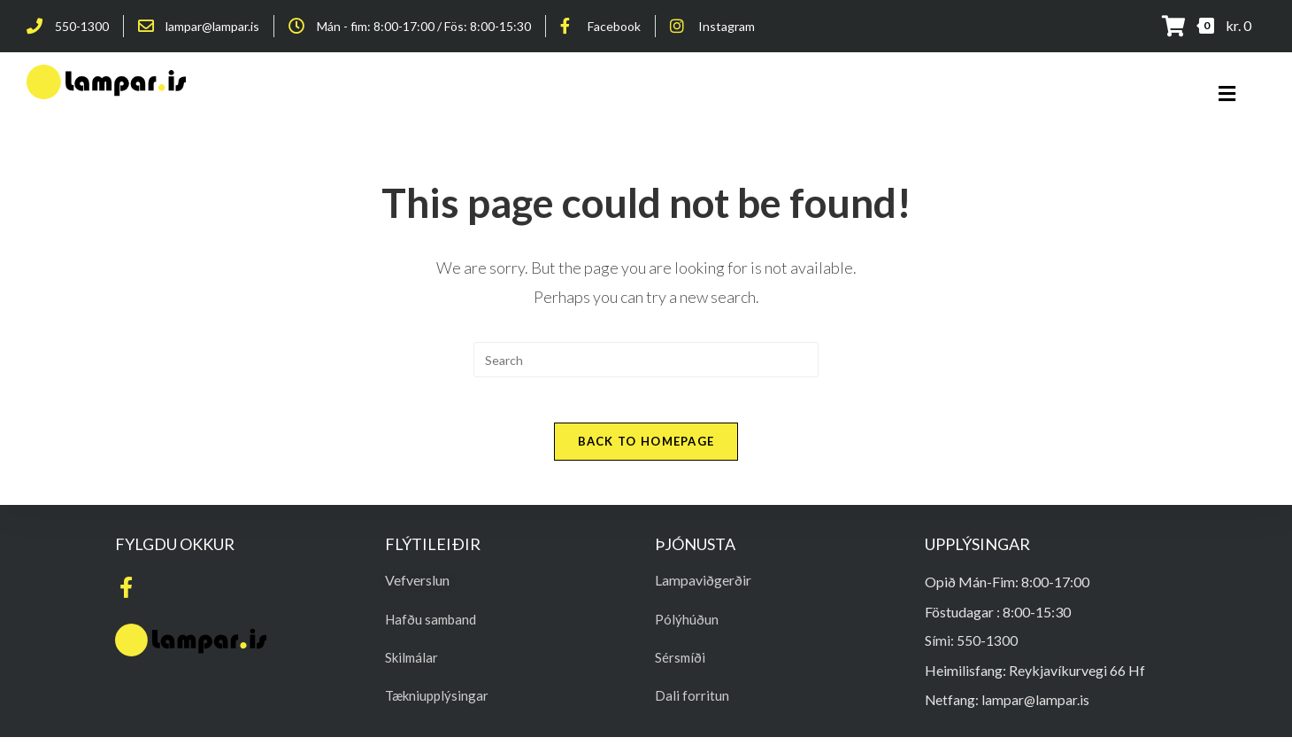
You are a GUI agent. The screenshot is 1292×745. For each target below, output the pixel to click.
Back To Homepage (646, 449)
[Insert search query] (646, 359)
